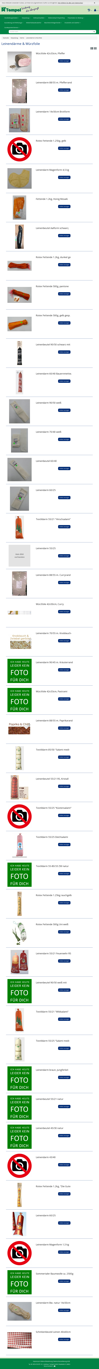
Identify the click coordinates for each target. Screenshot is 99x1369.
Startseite (6, 38)
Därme (22, 38)
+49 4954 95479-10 (35, 1364)
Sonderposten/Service (11, 27)
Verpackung (26, 18)
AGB (68, 1361)
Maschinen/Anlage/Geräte (53, 23)
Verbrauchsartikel (39, 18)
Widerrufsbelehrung (46, 1361)
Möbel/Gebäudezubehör (33, 23)
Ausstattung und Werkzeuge (13, 23)
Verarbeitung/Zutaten (11, 18)
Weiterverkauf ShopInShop (56, 18)
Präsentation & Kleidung (76, 18)
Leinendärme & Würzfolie (34, 38)
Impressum (36, 1361)
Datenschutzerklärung (60, 1361)
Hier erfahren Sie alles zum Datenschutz (70, 3)
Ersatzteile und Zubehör (73, 23)
